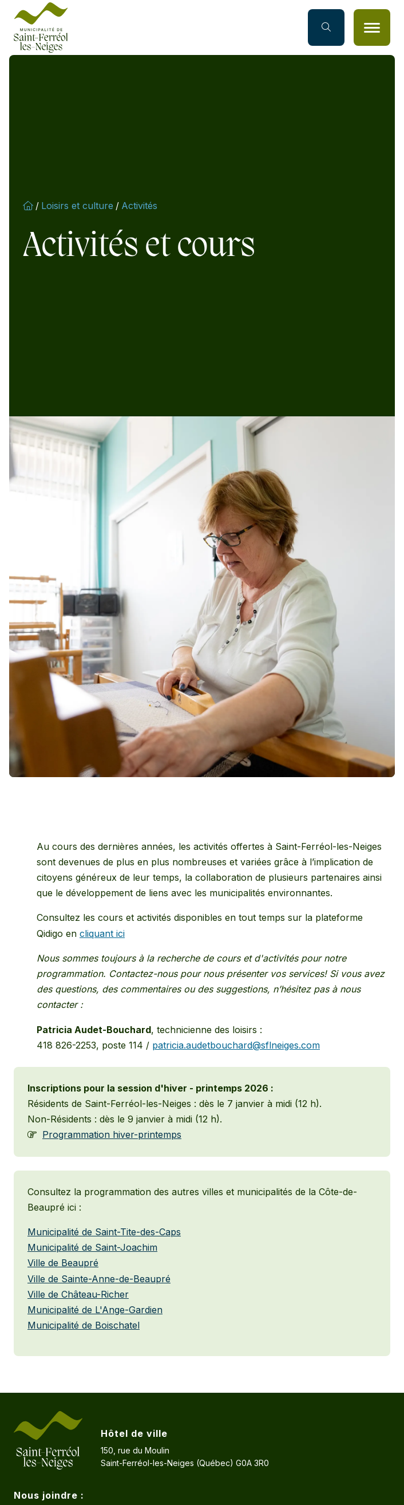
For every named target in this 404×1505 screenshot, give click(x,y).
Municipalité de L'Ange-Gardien (95, 1309)
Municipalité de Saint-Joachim (92, 1247)
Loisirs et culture (77, 205)
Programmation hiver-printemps (111, 1134)
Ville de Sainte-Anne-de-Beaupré (99, 1279)
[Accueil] (41, 27)
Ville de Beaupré (62, 1262)
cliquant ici (102, 933)
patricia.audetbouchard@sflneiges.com (236, 1045)
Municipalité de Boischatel (83, 1325)
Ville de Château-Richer (78, 1294)
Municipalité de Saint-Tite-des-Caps (104, 1232)
